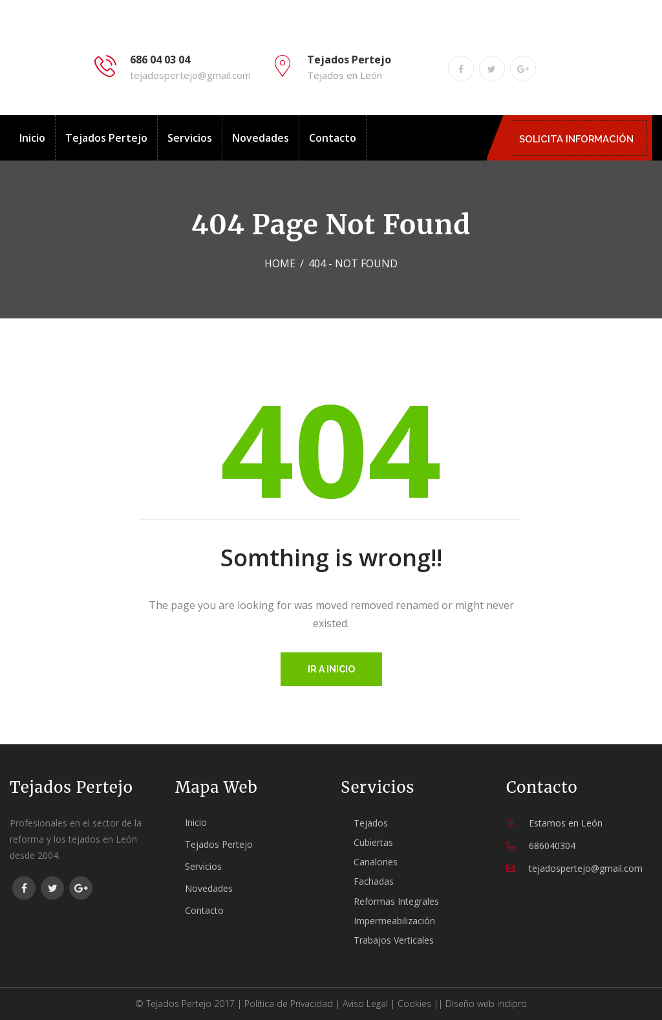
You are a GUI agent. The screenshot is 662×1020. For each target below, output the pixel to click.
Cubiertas (373, 842)
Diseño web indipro (486, 1003)
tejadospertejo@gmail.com (190, 75)
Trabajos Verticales (394, 940)
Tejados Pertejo (106, 138)
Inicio (32, 138)
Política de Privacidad (288, 1003)
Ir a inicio (331, 669)
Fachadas (374, 881)
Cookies (414, 1003)
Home (279, 263)
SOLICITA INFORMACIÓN (580, 138)
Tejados (371, 823)
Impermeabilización (394, 921)
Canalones (376, 862)
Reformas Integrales (396, 901)
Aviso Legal (365, 1003)
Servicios (189, 138)
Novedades (260, 138)
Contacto (332, 138)
